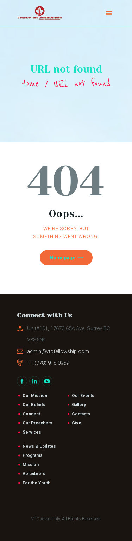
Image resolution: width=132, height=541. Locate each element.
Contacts (81, 413)
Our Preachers (37, 423)
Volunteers (34, 473)
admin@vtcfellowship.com (58, 351)
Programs (33, 455)
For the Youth (36, 482)
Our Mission (35, 395)
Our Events (83, 395)
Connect (31, 413)
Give (76, 423)
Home (30, 83)
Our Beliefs (34, 404)
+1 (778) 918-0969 (48, 363)
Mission (31, 464)
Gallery (79, 404)
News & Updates (39, 446)
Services (32, 432)
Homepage (62, 257)
